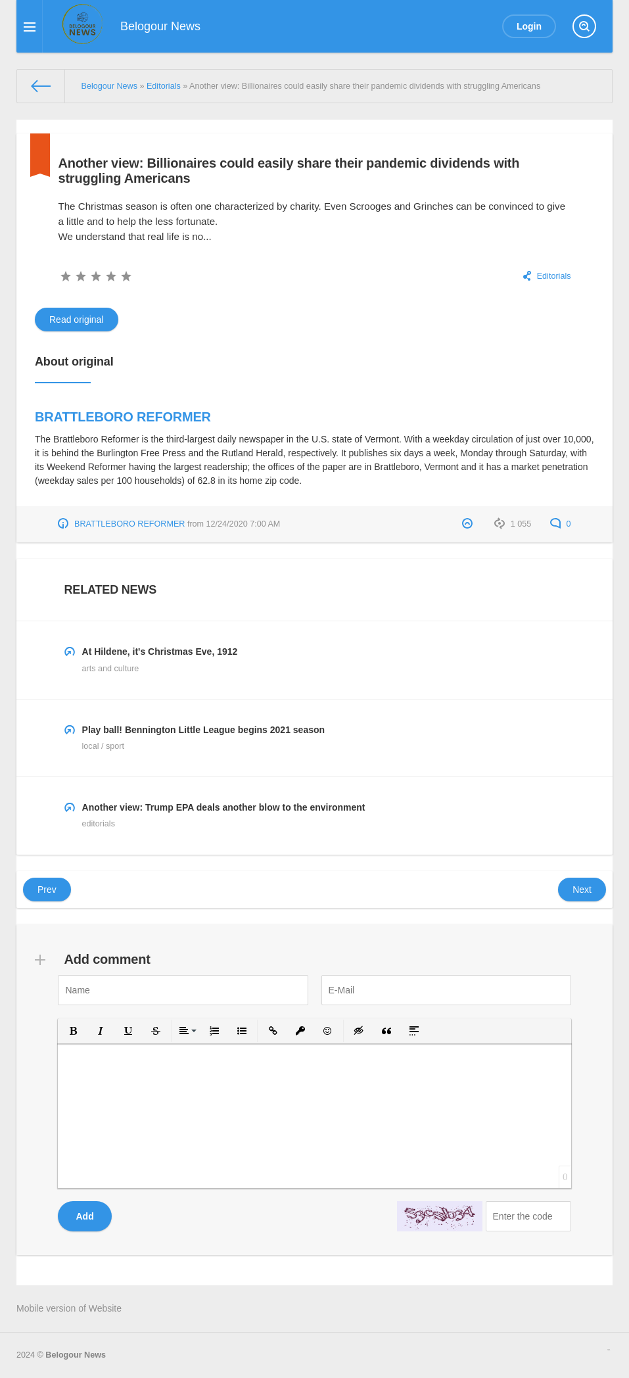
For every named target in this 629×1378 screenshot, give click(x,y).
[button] (72, 1030)
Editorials (554, 276)
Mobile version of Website (69, 1308)
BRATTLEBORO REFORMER (123, 417)
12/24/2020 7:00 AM (243, 524)
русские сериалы (608, 1349)
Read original (76, 319)
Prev (47, 889)
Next (582, 889)
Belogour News (75, 1355)
